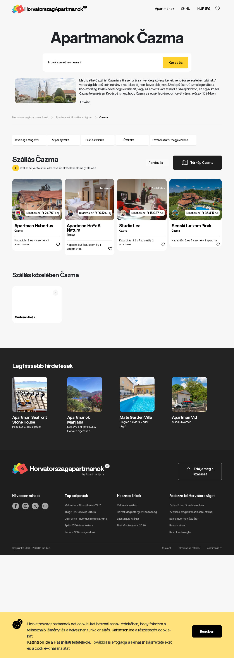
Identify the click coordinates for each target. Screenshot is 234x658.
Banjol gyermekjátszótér (183, 518)
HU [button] (185, 9)
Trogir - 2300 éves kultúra (80, 512)
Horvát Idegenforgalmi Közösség (137, 512)
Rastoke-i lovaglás (180, 532)
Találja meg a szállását (200, 471)
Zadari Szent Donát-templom (186, 505)
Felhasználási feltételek (189, 548)
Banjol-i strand (177, 525)
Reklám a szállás (126, 505)
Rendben (207, 631)
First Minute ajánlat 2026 (131, 525)
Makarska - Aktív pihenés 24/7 (83, 505)
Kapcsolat (166, 548)
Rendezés (157, 162)
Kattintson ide (123, 630)
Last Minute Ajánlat (128, 518)
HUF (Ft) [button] (203, 9)
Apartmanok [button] (164, 9)
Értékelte (129, 140)
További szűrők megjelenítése (173, 140)
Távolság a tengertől (29, 140)
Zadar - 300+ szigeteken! (80, 532)
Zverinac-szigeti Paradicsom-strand (190, 512)
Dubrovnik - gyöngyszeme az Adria (86, 518)
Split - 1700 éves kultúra (79, 525)
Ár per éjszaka (63, 140)
